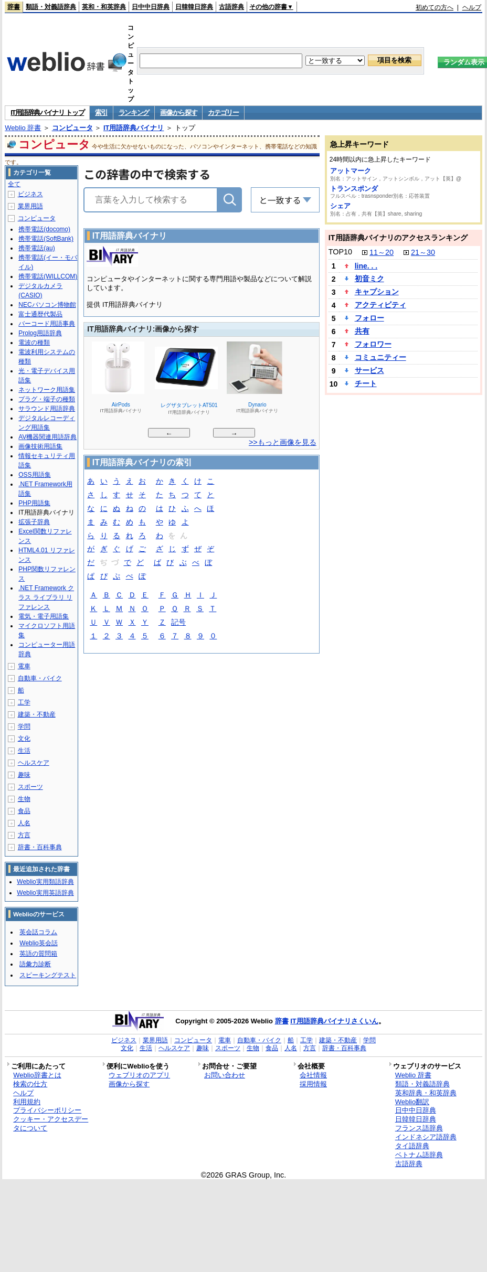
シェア (340, 206)
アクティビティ (380, 305)
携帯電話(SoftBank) (45, 238)
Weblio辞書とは (37, 1075)
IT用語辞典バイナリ (133, 128)
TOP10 (340, 252)
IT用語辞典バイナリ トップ (47, 112)
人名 (24, 823)
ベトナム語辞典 (419, 1155)
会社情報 (313, 1075)
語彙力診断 (35, 964)
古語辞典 (231, 7)
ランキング (134, 112)
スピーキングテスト (47, 975)
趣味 (24, 774)
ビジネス (30, 194)
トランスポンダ (354, 189)
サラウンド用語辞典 (46, 408)
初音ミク (369, 278)
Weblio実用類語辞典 (45, 881)
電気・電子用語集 (43, 616)
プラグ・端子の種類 (46, 399)
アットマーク (350, 171)
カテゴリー (223, 112)
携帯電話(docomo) (44, 229)
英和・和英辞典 (104, 7)
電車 (24, 666)
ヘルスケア (33, 762)
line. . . (366, 266)
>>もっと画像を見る (282, 442)
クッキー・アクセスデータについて (50, 1123)
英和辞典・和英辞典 (426, 1093)
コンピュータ (72, 128)
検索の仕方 (30, 1084)
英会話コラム (38, 932)
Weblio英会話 (38, 943)
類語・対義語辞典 (51, 7)
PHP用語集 (34, 503)
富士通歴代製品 (40, 314)
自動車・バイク (40, 678)
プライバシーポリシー (47, 1110)
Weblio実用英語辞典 (45, 892)
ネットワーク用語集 (46, 389)
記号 (178, 623)
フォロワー (373, 344)
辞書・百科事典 (40, 847)
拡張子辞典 (34, 522)
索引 (101, 112)
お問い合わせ (224, 1075)
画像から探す (178, 112)
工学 (24, 702)
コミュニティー (380, 357)
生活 (24, 750)
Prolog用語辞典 (40, 333)
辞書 (13, 7)
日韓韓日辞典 (194, 7)
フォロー (369, 318)
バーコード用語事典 (46, 323)
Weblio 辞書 (23, 128)
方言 (24, 835)
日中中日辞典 (151, 7)
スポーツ (30, 786)
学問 (24, 726)
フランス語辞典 (419, 1128)
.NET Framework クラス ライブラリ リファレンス (46, 597)
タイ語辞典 (412, 1146)
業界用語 (30, 206)
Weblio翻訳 (412, 1102)
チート (366, 383)
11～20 (381, 252)
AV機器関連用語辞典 (47, 437)
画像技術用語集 (40, 446)
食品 (24, 811)
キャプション (377, 291)
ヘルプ (471, 7)
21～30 (423, 252)
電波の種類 (34, 342)
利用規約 (26, 1102)
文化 (24, 738)
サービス (369, 370)
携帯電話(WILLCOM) (47, 276)
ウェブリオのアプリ (139, 1075)
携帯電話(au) (36, 248)
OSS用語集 (34, 474)
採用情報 (313, 1084)
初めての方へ (434, 7)
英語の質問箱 (38, 953)
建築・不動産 (37, 714)
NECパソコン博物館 (47, 304)
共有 (362, 331)
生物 (24, 799)
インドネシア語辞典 (426, 1137)
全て (14, 184)
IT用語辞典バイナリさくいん (334, 1021)
